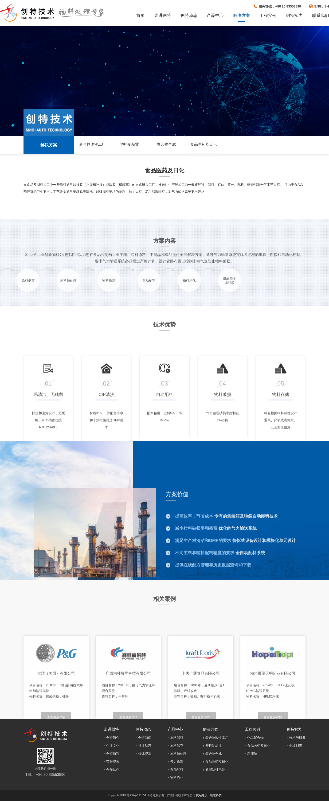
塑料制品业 (129, 144)
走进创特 (162, 15)
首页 (140, 15)
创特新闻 (144, 737)
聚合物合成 (166, 144)
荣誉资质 (112, 761)
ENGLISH (321, 6)
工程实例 (267, 15)
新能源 (252, 753)
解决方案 (241, 15)
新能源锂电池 (215, 769)
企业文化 (112, 745)
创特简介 (112, 737)
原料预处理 (178, 753)
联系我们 (320, 15)
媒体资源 (144, 753)
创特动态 (188, 15)
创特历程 (112, 753)
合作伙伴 (112, 769)
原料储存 (176, 745)
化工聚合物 (255, 737)
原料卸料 (176, 737)
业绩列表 (295, 745)
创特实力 (294, 15)
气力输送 (176, 761)
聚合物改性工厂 (92, 144)
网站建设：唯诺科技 (209, 795)
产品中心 (215, 15)
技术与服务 (297, 737)
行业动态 (144, 745)
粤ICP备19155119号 (139, 795)
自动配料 (176, 769)
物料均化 (176, 777)
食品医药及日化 (203, 144)
